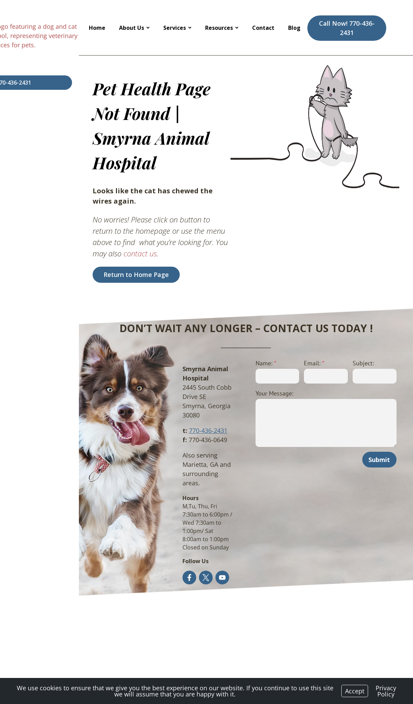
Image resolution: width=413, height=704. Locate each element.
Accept (354, 691)
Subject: (346, 317)
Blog (294, 28)
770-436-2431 (149, 375)
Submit (375, 413)
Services (174, 28)
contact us (134, 207)
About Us (131, 28)
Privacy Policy (386, 691)
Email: (284, 317)
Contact (263, 28)
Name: (222, 317)
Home (97, 28)
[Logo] (54, 28)
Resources (219, 28)
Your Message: (231, 347)
